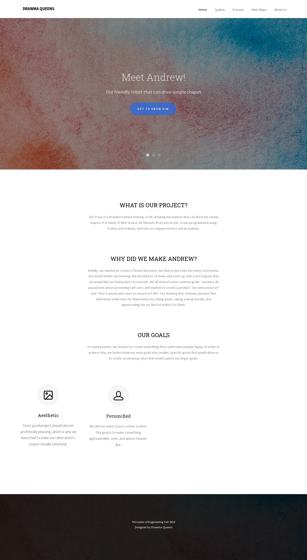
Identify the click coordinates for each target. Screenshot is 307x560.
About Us (280, 9)
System (220, 9)
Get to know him (153, 114)
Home (203, 9)
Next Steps (259, 9)
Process (238, 9)
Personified (118, 425)
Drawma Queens (38, 8)
